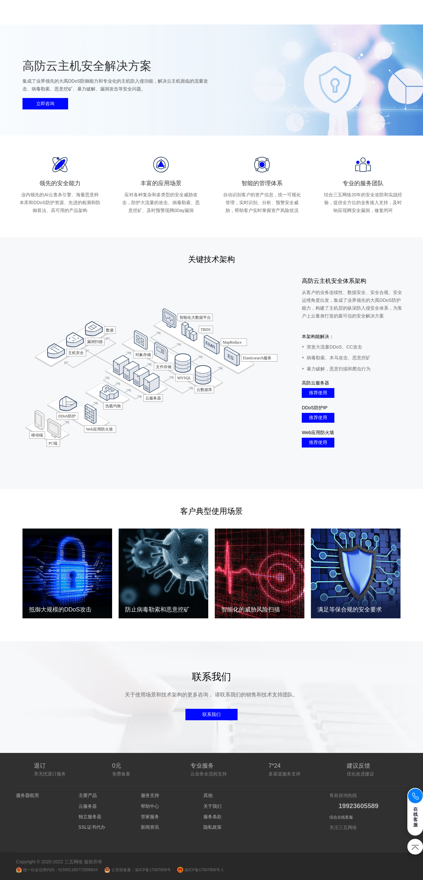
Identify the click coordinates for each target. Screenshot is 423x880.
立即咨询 (45, 103)
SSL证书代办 (92, 827)
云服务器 (88, 806)
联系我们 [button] (211, 714)
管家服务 (150, 816)
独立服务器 (90, 816)
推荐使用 (318, 392)
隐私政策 (212, 827)
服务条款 (212, 816)
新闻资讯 (150, 827)
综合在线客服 (341, 817)
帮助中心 (150, 806)
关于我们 (212, 806)
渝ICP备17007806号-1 (200, 870)
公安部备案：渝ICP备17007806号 (137, 870)
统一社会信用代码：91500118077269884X (57, 870)
